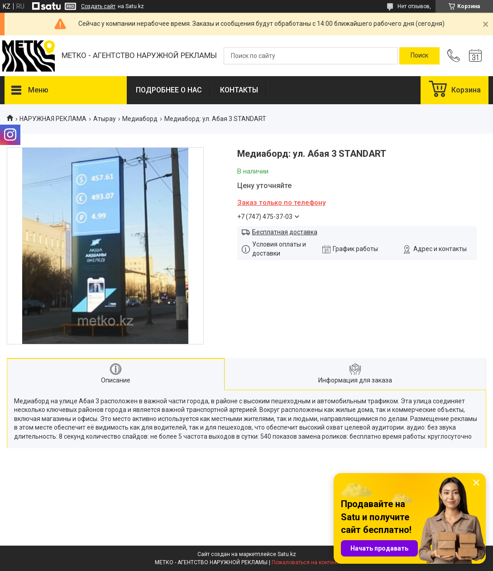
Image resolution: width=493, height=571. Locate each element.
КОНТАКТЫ (239, 90)
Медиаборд (140, 118)
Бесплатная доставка (284, 232)
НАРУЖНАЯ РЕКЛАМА (52, 118)
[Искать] (419, 55)
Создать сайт (98, 6)
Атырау (104, 118)
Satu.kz (287, 554)
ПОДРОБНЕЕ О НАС (169, 90)
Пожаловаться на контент (305, 562)
